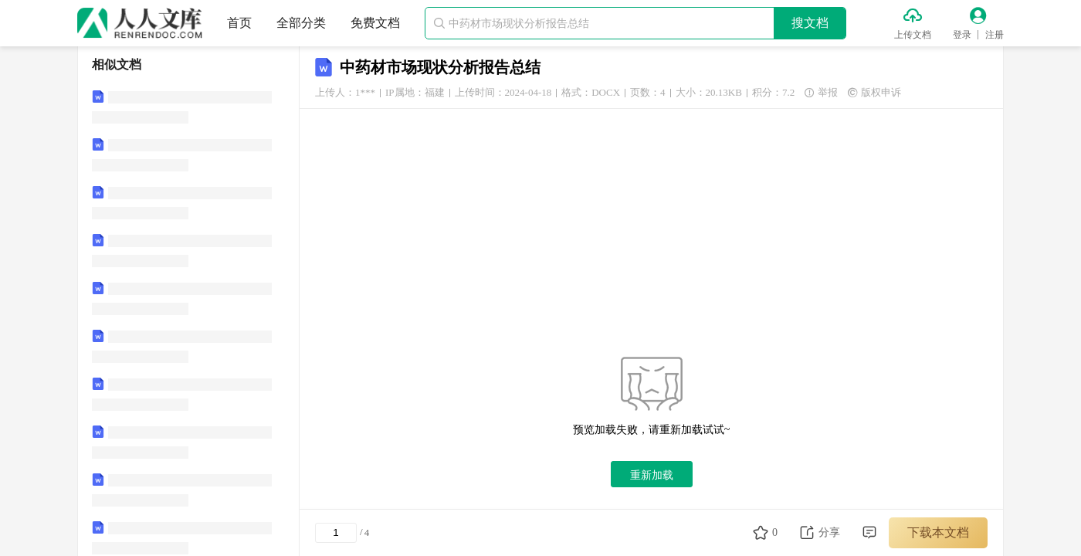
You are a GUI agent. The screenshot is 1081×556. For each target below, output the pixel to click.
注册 (994, 34)
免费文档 (375, 22)
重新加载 (651, 475)
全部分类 (301, 22)
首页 (239, 22)
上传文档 (912, 34)
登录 (962, 34)
